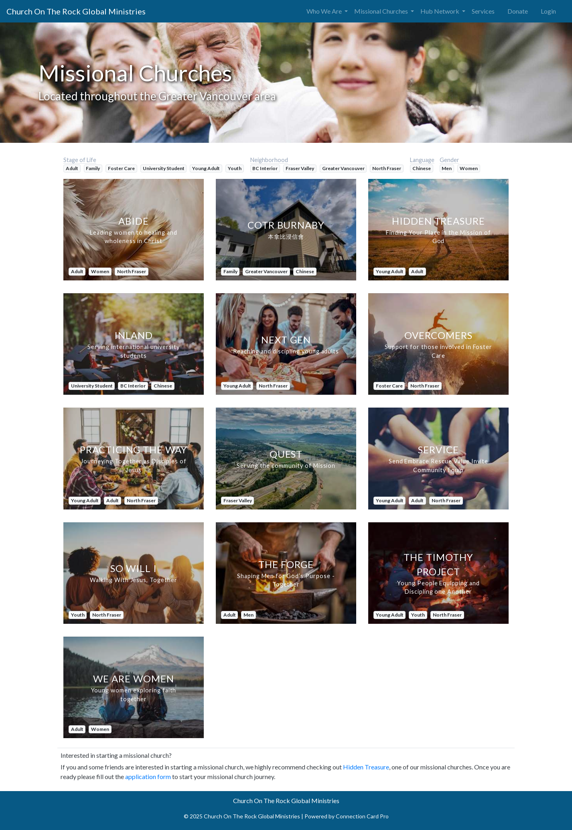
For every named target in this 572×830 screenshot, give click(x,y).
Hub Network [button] (440, 11)
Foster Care (121, 168)
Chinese (421, 168)
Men (447, 168)
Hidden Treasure (366, 767)
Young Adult (206, 168)
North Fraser (386, 168)
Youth (234, 168)
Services (483, 11)
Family (93, 168)
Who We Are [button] (324, 11)
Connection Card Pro (362, 816)
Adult (72, 168)
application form (148, 776)
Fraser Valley (300, 168)
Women (469, 168)
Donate (517, 11)
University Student (164, 168)
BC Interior (265, 168)
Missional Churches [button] (381, 11)
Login (548, 11)
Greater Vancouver (343, 168)
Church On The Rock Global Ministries (76, 11)
